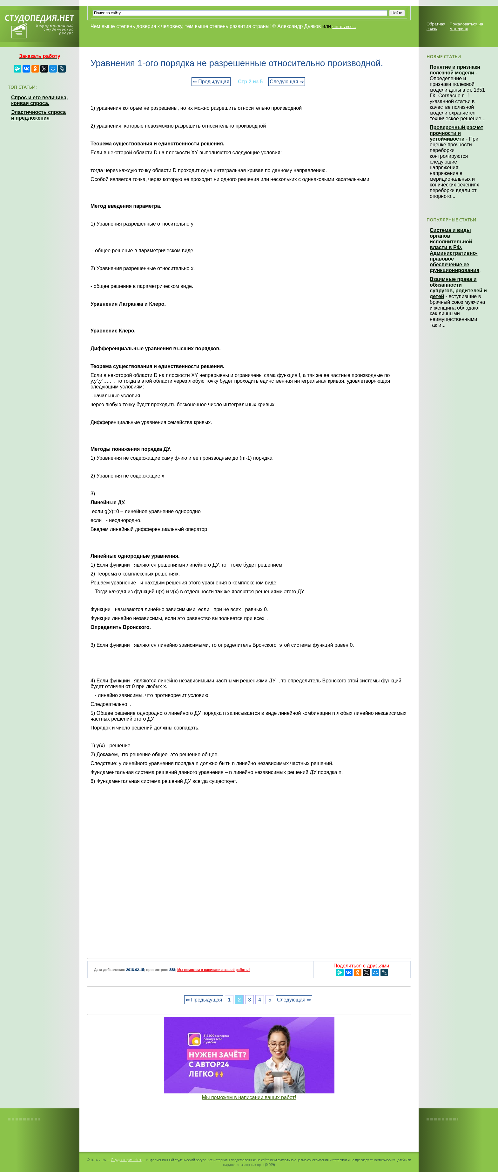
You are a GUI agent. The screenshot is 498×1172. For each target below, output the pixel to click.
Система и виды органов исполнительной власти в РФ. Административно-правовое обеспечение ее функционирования (454, 250)
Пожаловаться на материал (466, 26)
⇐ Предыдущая (211, 81)
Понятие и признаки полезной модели (455, 69)
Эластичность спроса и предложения (38, 115)
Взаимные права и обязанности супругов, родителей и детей (458, 287)
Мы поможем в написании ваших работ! (249, 1097)
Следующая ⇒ (287, 81)
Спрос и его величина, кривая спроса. (39, 100)
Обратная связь (436, 26)
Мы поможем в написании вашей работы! (213, 970)
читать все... (344, 26)
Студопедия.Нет (126, 1159)
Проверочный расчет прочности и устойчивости (456, 133)
